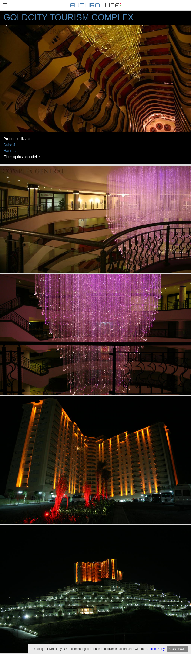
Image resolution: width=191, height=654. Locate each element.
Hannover (11, 151)
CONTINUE (177, 649)
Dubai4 (9, 145)
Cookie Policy (155, 649)
